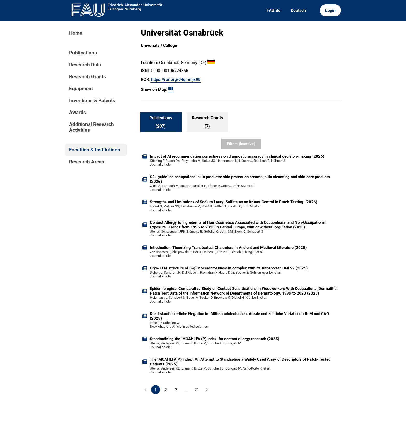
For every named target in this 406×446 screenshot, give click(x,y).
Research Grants (87, 77)
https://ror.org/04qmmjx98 (175, 79)
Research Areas (86, 162)
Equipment (81, 89)
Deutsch (298, 10)
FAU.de (273, 10)
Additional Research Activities (91, 127)
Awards (77, 112)
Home (75, 33)
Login (330, 10)
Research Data (85, 65)
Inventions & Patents (92, 100)
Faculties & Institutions (94, 150)
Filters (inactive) (241, 144)
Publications (83, 53)
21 (196, 389)
